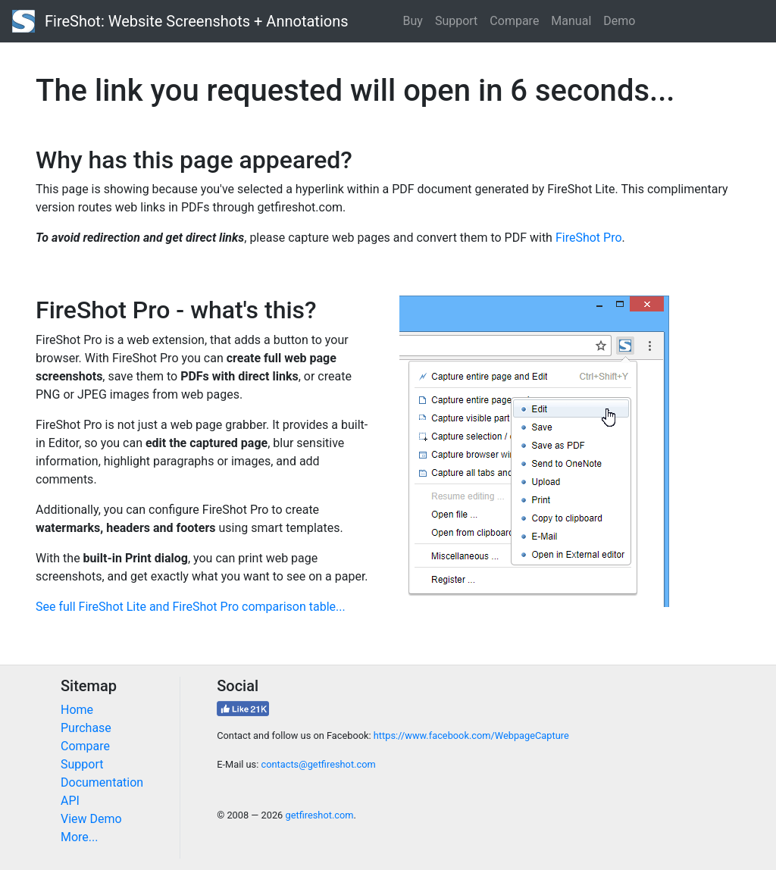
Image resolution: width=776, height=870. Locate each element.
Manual (571, 21)
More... (80, 837)
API (70, 800)
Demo (619, 21)
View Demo (91, 819)
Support (456, 21)
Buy (413, 21)
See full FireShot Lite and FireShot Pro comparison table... (191, 606)
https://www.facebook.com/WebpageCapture (471, 735)
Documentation (102, 782)
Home (77, 710)
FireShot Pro (588, 237)
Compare (514, 21)
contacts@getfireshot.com (318, 764)
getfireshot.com (319, 815)
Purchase (86, 728)
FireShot (180, 21)
